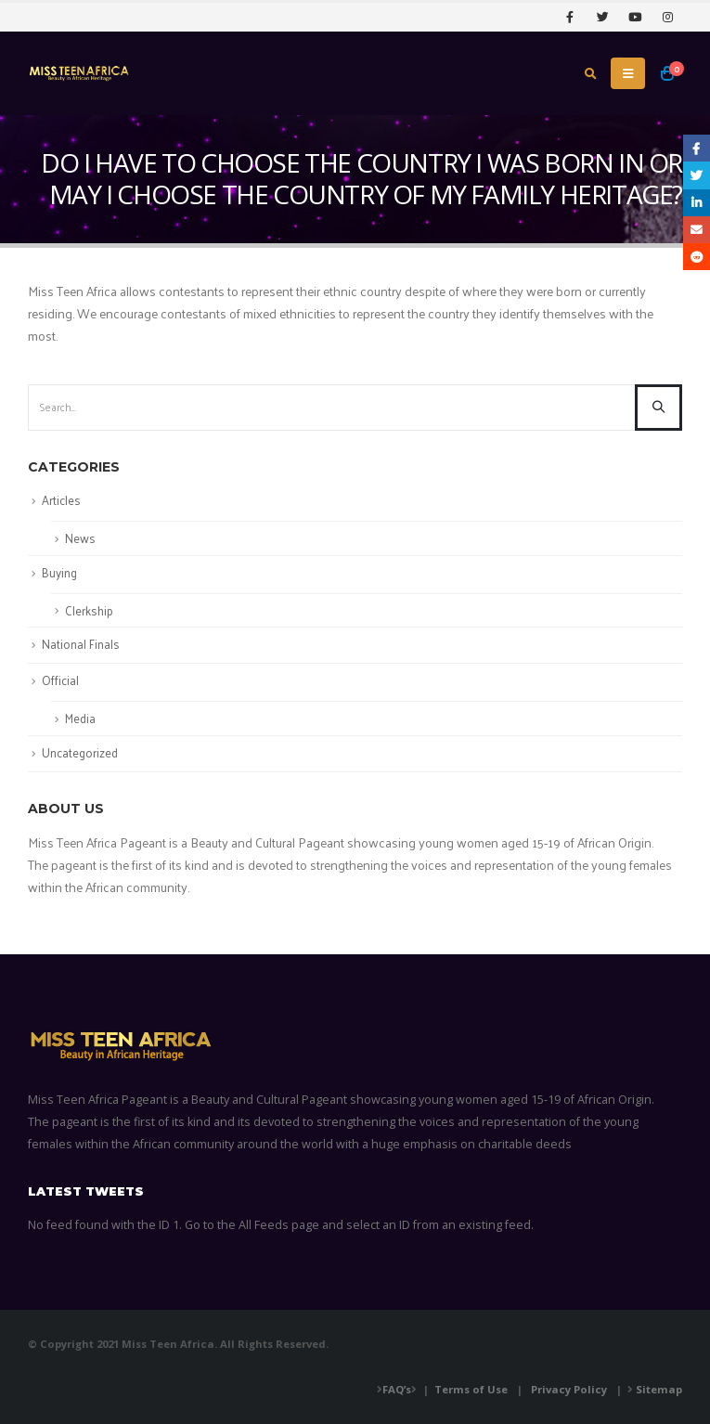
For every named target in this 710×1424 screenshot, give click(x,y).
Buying (59, 572)
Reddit (696, 256)
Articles (61, 500)
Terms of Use (471, 1389)
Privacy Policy (569, 1389)
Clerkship (89, 610)
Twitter (696, 175)
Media (80, 718)
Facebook (696, 148)
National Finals (81, 643)
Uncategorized (80, 752)
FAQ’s (396, 1389)
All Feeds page (279, 1225)
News (80, 538)
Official (60, 680)
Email (696, 229)
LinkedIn (696, 202)
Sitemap (659, 1389)
